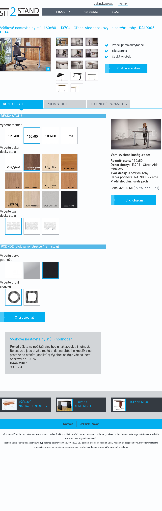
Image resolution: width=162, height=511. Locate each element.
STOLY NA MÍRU (138, 402)
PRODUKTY (63, 11)
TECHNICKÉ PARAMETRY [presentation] (109, 104)
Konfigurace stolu (128, 68)
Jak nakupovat (103, 3)
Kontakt (123, 3)
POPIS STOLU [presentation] (57, 104)
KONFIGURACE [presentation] (14, 104)
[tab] (21, 104)
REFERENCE (91, 11)
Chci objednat (24, 317)
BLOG (115, 11)
